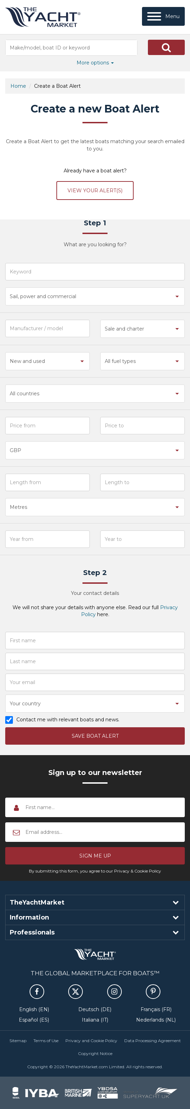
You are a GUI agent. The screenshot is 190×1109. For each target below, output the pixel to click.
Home (18, 86)
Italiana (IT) (95, 1020)
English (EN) (34, 1009)
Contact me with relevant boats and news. (67, 720)
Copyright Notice (95, 1053)
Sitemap (17, 1040)
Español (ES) (34, 1020)
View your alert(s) (95, 190)
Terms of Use (45, 1040)
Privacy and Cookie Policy (91, 1040)
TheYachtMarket (42, 17)
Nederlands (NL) (156, 1020)
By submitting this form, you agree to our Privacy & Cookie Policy (95, 871)
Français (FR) (156, 1009)
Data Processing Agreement (152, 1040)
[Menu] (163, 16)
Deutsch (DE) (94, 1009)
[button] (166, 47)
